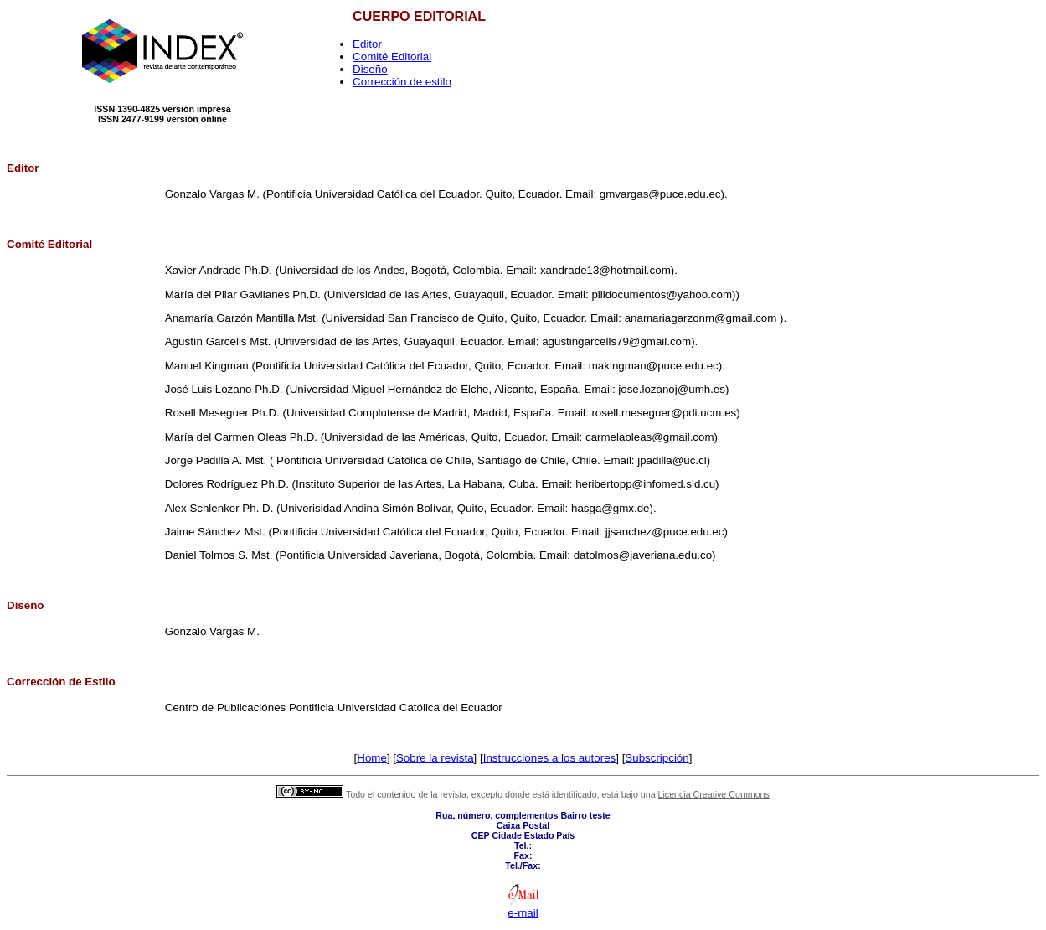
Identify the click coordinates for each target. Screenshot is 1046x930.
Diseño (370, 69)
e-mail (523, 913)
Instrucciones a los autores (549, 758)
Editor (367, 44)
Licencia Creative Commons (714, 794)
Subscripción (656, 758)
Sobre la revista (435, 758)
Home (372, 758)
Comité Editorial (392, 56)
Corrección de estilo (402, 81)
